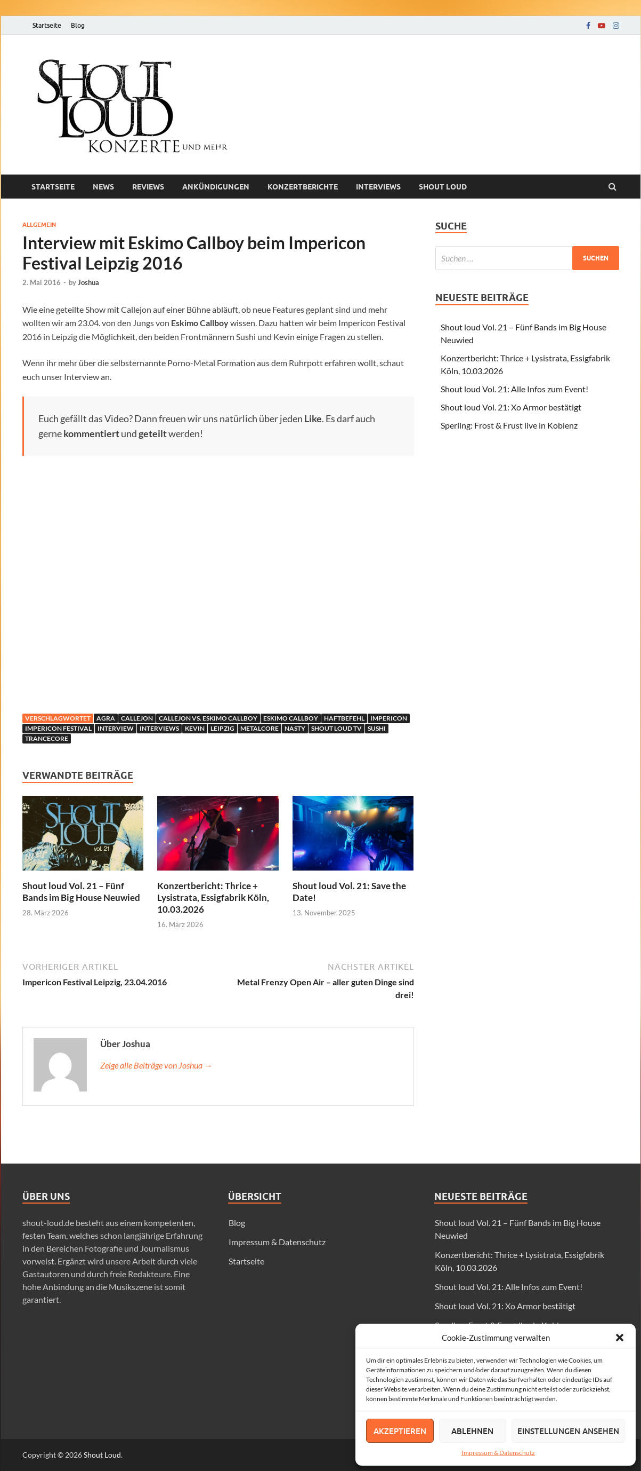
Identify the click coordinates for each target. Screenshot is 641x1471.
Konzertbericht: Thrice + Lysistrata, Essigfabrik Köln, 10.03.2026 (213, 897)
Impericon (388, 718)
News (103, 187)
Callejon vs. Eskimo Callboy (208, 718)
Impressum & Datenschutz (498, 1453)
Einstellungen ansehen (568, 1431)
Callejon (137, 718)
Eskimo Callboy (290, 718)
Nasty (295, 728)
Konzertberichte (302, 187)
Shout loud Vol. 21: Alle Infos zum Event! (514, 389)
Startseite (47, 25)
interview (116, 728)
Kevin (195, 728)
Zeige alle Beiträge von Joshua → (156, 1065)
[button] (619, 1337)
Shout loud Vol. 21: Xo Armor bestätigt (511, 407)
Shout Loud (102, 1454)
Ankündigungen (215, 187)
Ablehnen (472, 1431)
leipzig (222, 728)
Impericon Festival (58, 728)
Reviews (148, 187)
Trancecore (46, 738)
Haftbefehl (344, 718)
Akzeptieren (400, 1431)
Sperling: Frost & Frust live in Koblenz (509, 425)
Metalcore (259, 728)
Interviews (378, 187)
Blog (78, 25)
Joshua (88, 282)
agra (105, 718)
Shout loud (443, 187)
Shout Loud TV (336, 728)
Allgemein (39, 224)
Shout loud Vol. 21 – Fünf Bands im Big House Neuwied (81, 891)
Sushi (377, 728)
